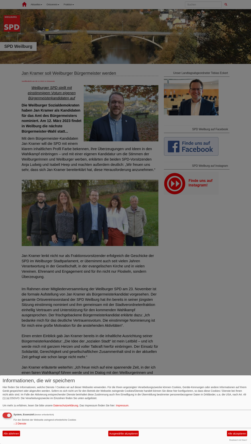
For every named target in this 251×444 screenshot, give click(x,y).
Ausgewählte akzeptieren (123, 433)
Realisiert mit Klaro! (238, 440)
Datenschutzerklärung (65, 405)
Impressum (122, 405)
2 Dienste (19, 423)
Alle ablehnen (11, 433)
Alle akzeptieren (237, 433)
